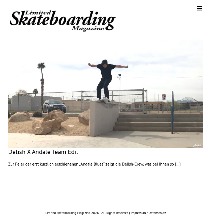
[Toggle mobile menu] (200, 8)
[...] (178, 164)
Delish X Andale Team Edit (43, 152)
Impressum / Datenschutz (148, 213)
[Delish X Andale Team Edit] (105, 94)
